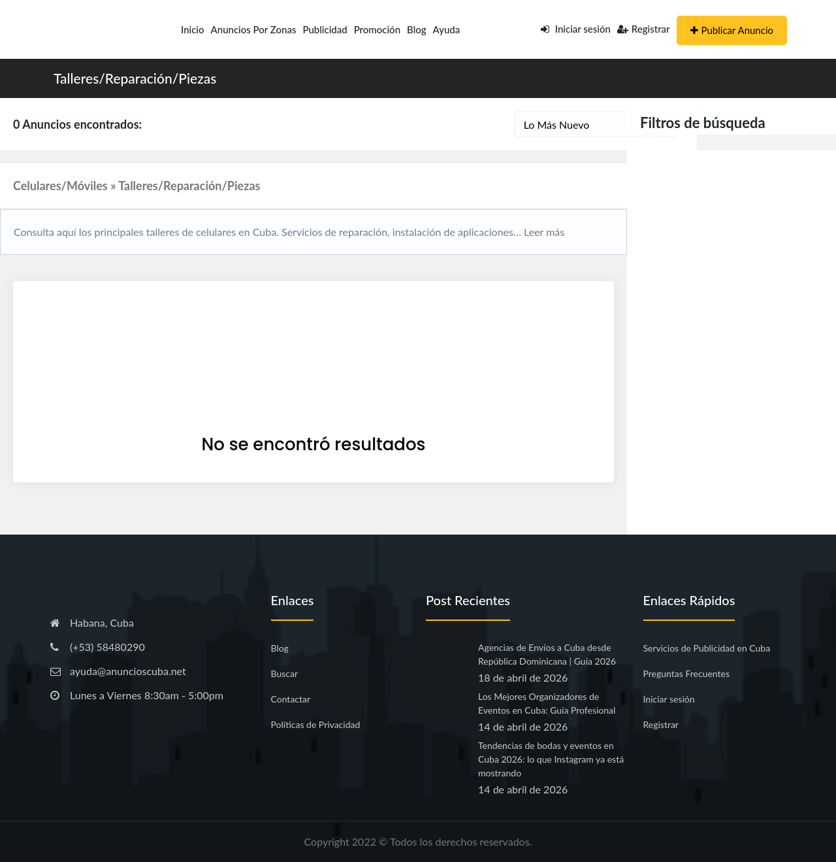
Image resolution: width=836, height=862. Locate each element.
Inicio (192, 29)
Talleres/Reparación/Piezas (135, 78)
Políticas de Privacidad (316, 724)
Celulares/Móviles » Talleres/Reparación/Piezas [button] (136, 185)
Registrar (643, 29)
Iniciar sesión (576, 29)
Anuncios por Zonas (254, 29)
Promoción (377, 29)
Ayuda (446, 29)
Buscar (284, 673)
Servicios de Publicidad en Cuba (707, 648)
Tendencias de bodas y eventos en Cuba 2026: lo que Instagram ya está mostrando (551, 759)
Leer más (542, 231)
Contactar (291, 699)
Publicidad (324, 29)
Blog (416, 29)
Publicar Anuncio (731, 30)
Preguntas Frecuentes (686, 673)
